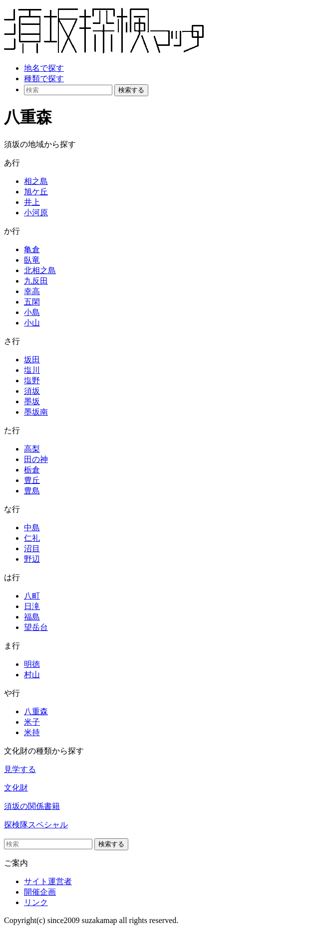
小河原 (36, 212)
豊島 (32, 490)
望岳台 (36, 627)
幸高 (32, 291)
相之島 (36, 181)
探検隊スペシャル (36, 824)
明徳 (32, 664)
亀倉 (32, 249)
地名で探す (44, 68)
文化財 (16, 787)
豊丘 (32, 480)
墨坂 (32, 401)
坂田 (32, 359)
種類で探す (44, 78)
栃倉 (32, 470)
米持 (32, 732)
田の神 (36, 459)
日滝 (32, 606)
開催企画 (40, 892)
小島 (32, 312)
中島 (32, 527)
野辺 (32, 559)
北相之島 (40, 270)
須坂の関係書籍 (32, 806)
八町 (32, 596)
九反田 (36, 281)
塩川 (32, 370)
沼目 (32, 548)
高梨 (32, 449)
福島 (32, 617)
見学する (20, 769)
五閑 (32, 302)
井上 (32, 202)
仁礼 (32, 538)
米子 (32, 722)
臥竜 (32, 260)
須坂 (32, 391)
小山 (32, 322)
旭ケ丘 (36, 191)
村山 (32, 674)
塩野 (32, 380)
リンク (36, 902)
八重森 (36, 711)
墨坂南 (36, 412)
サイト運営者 (48, 881)
